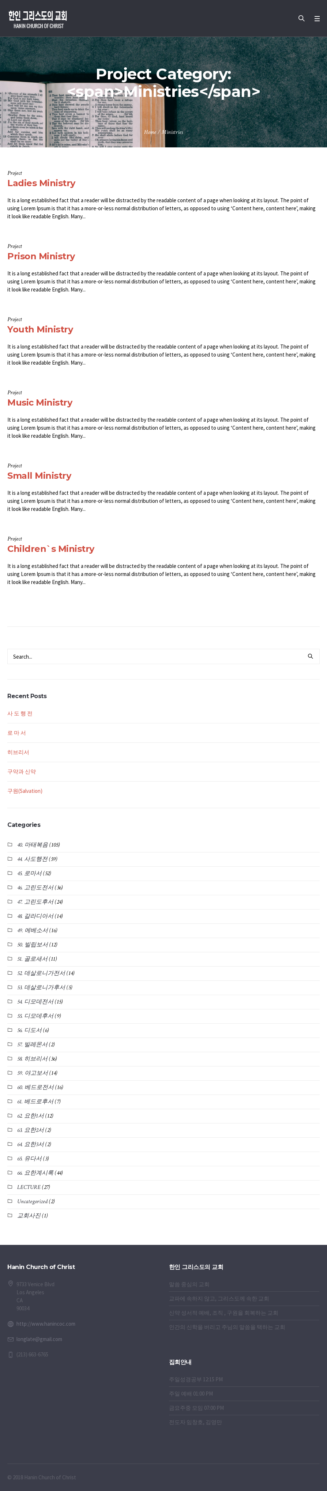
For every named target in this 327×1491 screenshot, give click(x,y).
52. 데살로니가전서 (41, 973)
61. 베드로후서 (35, 1102)
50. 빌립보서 (32, 945)
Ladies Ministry (41, 183)
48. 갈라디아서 (35, 916)
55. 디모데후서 (35, 1016)
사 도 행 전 (20, 713)
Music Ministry (39, 402)
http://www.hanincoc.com (45, 1323)
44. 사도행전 (32, 859)
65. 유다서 (29, 1159)
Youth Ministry (40, 329)
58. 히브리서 (32, 1059)
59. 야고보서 (32, 1073)
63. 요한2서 (30, 1130)
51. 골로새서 (32, 959)
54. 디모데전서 (35, 1002)
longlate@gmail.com (39, 1339)
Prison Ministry (41, 256)
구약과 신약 (21, 771)
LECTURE (29, 1187)
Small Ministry (39, 475)
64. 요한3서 (30, 1144)
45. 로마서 (29, 873)
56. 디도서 (29, 1030)
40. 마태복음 (32, 845)
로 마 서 (16, 732)
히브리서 (18, 752)
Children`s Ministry (50, 548)
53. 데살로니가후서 (41, 987)
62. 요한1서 (30, 1116)
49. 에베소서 (32, 930)
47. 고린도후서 (35, 902)
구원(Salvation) (24, 790)
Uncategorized (32, 1201)
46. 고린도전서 (35, 888)
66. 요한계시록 (35, 1173)
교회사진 (29, 1216)
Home (150, 132)
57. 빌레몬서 (32, 1044)
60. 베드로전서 (35, 1087)
